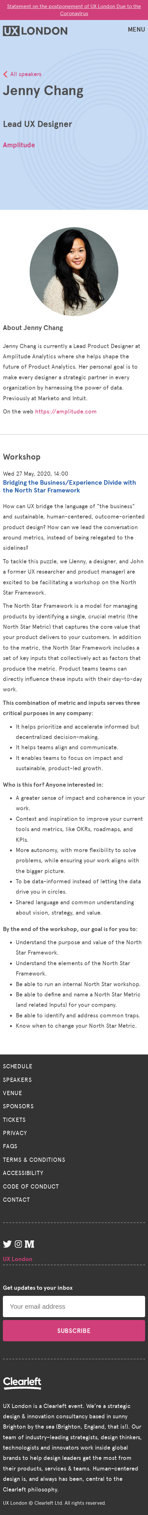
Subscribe (74, 1331)
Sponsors (18, 1106)
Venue (12, 1093)
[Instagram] (20, 1245)
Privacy (15, 1133)
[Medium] (31, 1245)
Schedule (17, 1066)
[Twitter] (9, 1245)
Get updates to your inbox (38, 1287)
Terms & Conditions (34, 1159)
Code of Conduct (31, 1186)
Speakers (17, 1079)
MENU (136, 30)
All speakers (26, 74)
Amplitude (19, 145)
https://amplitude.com (66, 411)
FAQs (10, 1146)
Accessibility (23, 1173)
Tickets (14, 1119)
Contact (16, 1199)
